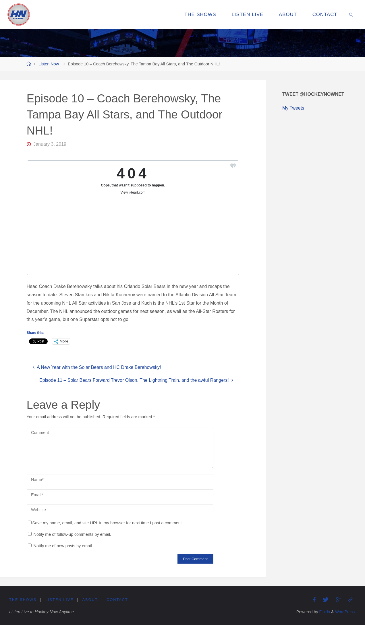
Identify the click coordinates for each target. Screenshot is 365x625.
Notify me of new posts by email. (63, 546)
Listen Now (48, 64)
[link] (351, 14)
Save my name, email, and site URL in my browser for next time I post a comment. (105, 523)
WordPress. (345, 612)
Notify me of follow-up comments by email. (72, 534)
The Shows (23, 599)
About (90, 599)
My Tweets (293, 108)
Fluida (323, 612)
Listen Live (59, 599)
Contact (117, 599)
